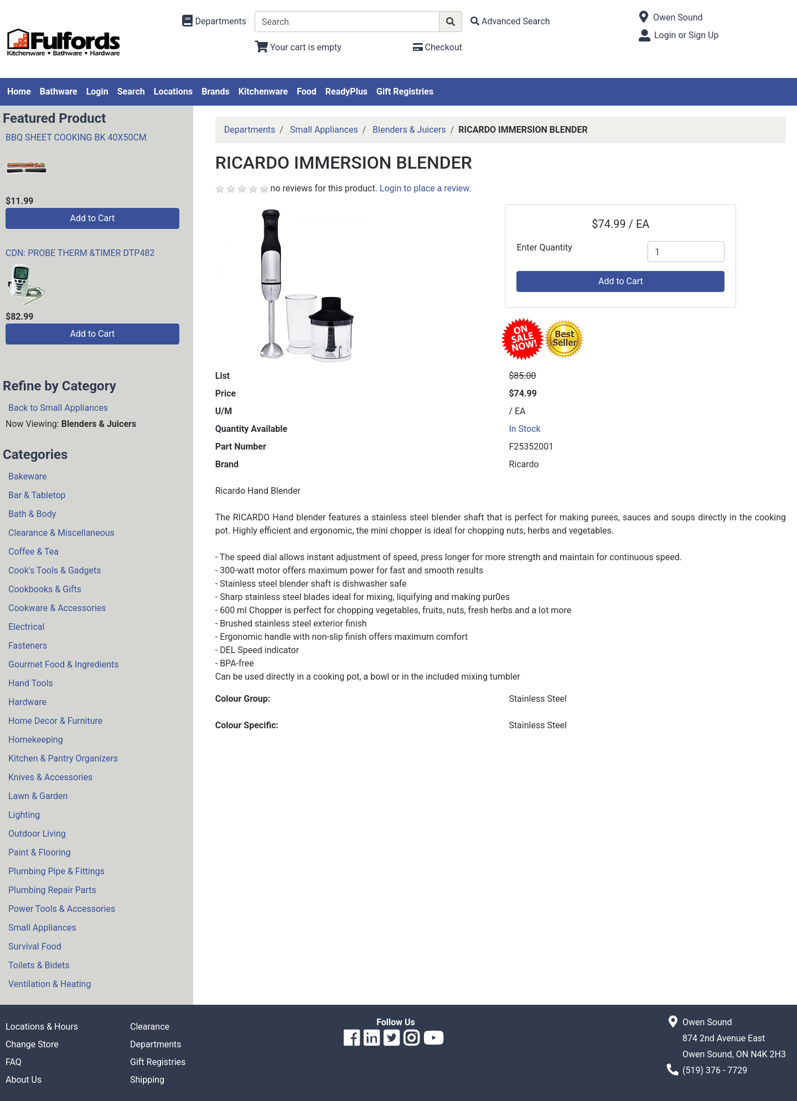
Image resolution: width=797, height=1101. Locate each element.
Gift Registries (404, 91)
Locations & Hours (42, 1026)
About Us (24, 1079)
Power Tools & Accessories (61, 909)
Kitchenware (263, 91)
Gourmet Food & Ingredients (63, 664)
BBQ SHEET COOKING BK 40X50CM (76, 137)
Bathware (58, 91)
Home (19, 91)
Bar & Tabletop (37, 495)
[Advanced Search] (510, 21)
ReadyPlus (346, 91)
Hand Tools (30, 683)
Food (307, 91)
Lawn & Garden (38, 796)
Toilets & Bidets (38, 965)
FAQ (14, 1062)
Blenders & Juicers (409, 129)
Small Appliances (42, 927)
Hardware (27, 702)
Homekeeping (35, 739)
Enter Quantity (544, 247)
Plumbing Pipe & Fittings (56, 871)
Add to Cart (92, 218)
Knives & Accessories (50, 777)
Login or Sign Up (686, 35)
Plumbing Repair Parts (52, 890)
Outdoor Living (37, 833)
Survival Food (34, 946)
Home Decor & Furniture (55, 721)
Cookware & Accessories (57, 608)
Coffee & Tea (33, 551)
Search (131, 91)
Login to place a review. (426, 188)
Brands (215, 91)
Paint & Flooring (39, 852)
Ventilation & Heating (49, 984)
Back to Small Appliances (58, 408)
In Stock (524, 429)
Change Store (32, 1044)
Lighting (24, 815)
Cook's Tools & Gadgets (54, 570)
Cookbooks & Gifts (44, 589)
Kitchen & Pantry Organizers (63, 758)
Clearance (149, 1026)
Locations (173, 91)
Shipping (147, 1079)
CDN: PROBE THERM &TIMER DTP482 (80, 253)
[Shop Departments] (214, 21)
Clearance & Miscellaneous (61, 533)
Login (97, 91)
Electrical (26, 627)
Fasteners (27, 645)
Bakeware (27, 476)
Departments (250, 129)
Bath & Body (32, 514)
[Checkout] (437, 47)
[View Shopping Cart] (298, 47)
